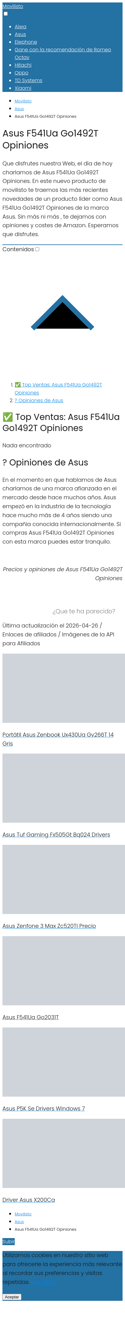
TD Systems (28, 80)
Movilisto (12, 6)
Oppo (21, 72)
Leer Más (43, 1282)
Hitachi (23, 65)
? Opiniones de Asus (39, 400)
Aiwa (20, 26)
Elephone (26, 42)
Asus (20, 34)
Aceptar (12, 1297)
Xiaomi (23, 88)
